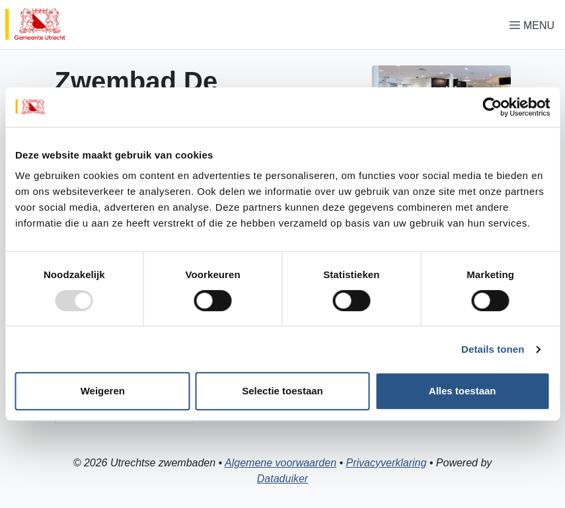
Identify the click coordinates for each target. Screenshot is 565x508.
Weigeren (103, 390)
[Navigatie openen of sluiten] (534, 25)
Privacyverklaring (386, 462)
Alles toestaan (462, 390)
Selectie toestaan (282, 390)
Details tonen (492, 349)
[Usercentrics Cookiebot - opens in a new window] (492, 107)
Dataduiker (282, 478)
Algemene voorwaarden (280, 462)
